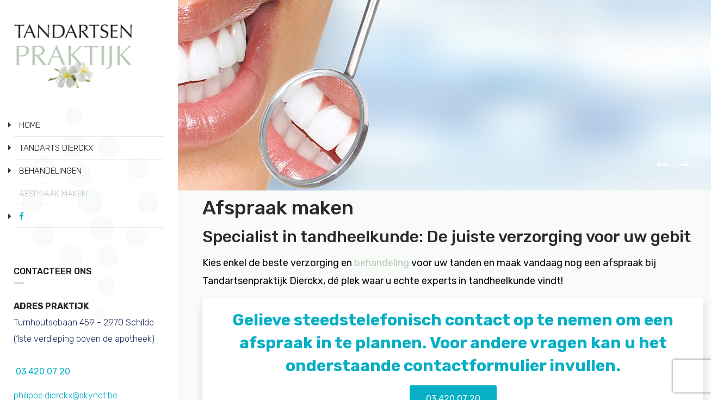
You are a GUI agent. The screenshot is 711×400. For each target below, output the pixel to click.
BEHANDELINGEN (50, 171)
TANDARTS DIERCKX (56, 148)
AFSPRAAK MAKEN (53, 194)
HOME (29, 125)
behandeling (381, 263)
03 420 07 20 (42, 371)
